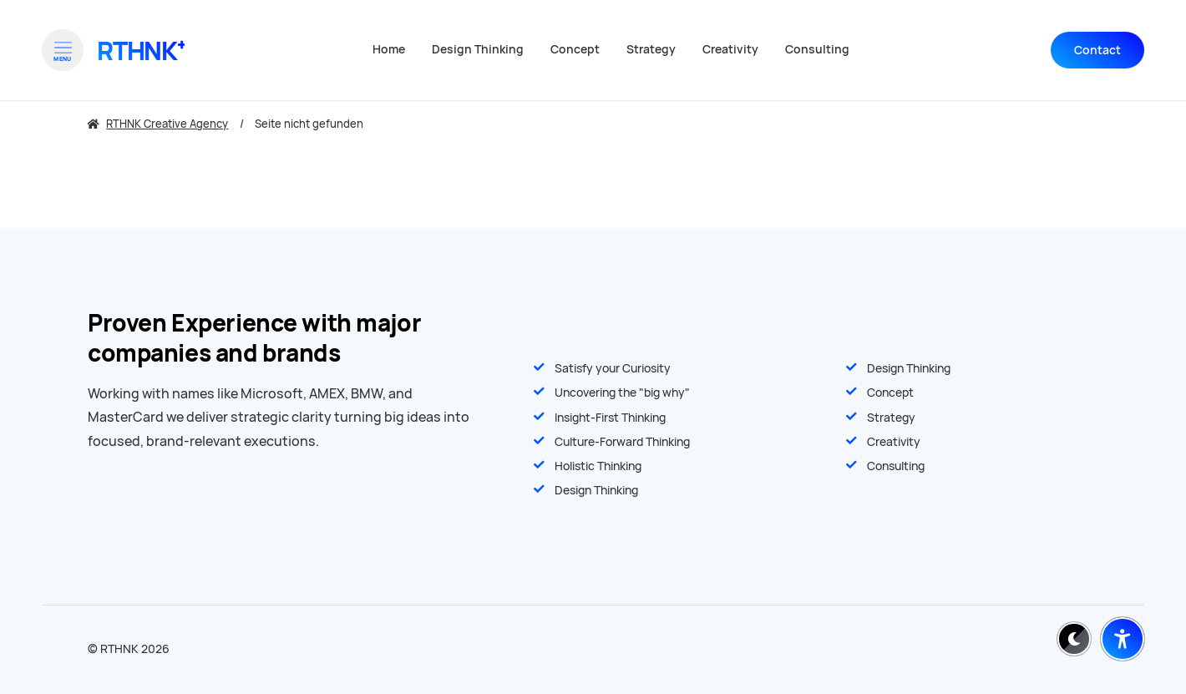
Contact (1097, 50)
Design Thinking (908, 368)
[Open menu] (63, 50)
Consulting (896, 466)
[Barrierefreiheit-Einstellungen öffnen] (1122, 639)
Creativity (893, 441)
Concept (890, 392)
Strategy (891, 417)
